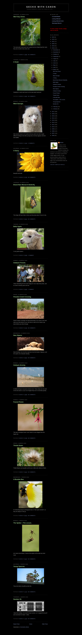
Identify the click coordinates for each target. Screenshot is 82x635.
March (55, 69)
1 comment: (31, 255)
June (54, 63)
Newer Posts (16, 624)
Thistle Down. (18, 445)
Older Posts (45, 624)
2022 (53, 39)
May (54, 65)
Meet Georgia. (18, 103)
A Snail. (16, 62)
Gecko (61, 142)
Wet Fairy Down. (19, 17)
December (56, 50)
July (54, 60)
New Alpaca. (17, 335)
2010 (53, 126)
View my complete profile (57, 164)
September (56, 56)
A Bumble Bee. (18, 479)
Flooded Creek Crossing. (22, 297)
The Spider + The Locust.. (22, 523)
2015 (53, 116)
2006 (53, 135)
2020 (53, 43)
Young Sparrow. (19, 566)
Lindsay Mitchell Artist (58, 21)
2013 (53, 120)
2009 (53, 129)
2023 (53, 37)
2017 (53, 111)
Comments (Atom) (24, 627)
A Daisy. (16, 151)
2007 (53, 133)
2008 (53, 131)
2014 (53, 118)
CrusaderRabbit (56, 16)
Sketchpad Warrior (57, 23)
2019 (53, 45)
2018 (53, 48)
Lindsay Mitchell (56, 18)
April (54, 67)
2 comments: (31, 143)
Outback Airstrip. (19, 365)
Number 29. (17, 599)
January (55, 108)
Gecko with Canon (41, 7)
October (55, 54)
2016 (53, 113)
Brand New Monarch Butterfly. (24, 185)
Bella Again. (17, 226)
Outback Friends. (19, 263)
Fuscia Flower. (18, 402)
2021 (53, 41)
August (55, 58)
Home (30, 624)
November (56, 52)
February (55, 106)
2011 (53, 124)
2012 (53, 122)
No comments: (32, 54)
